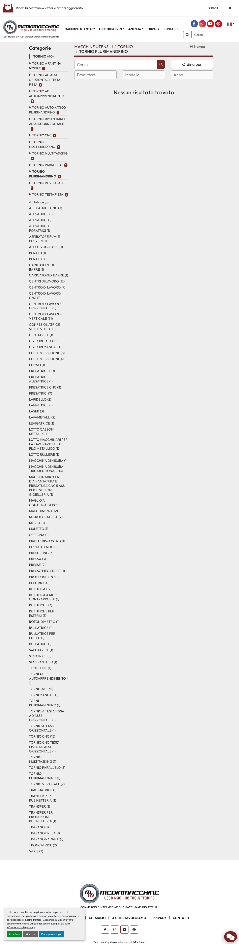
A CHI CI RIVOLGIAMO (129, 918)
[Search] (214, 34)
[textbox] (91, 75)
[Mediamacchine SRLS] (119, 896)
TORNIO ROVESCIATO (48, 183)
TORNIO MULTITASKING (49, 153)
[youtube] (210, 23)
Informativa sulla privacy (21, 927)
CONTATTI (170, 29)
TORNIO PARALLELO (47, 165)
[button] (80, 29)
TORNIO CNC (42, 135)
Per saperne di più (51, 934)
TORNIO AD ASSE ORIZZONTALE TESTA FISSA (44, 80)
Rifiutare (30, 934)
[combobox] (95, 74)
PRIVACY (153, 29)
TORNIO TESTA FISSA (47, 194)
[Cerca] (115, 64)
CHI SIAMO (97, 918)
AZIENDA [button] (134, 29)
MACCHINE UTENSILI (79, 29)
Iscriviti (213, 8)
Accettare (14, 934)
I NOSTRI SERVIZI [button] (110, 29)
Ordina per (192, 64)
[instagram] (202, 23)
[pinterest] (218, 23)
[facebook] (194, 23)
